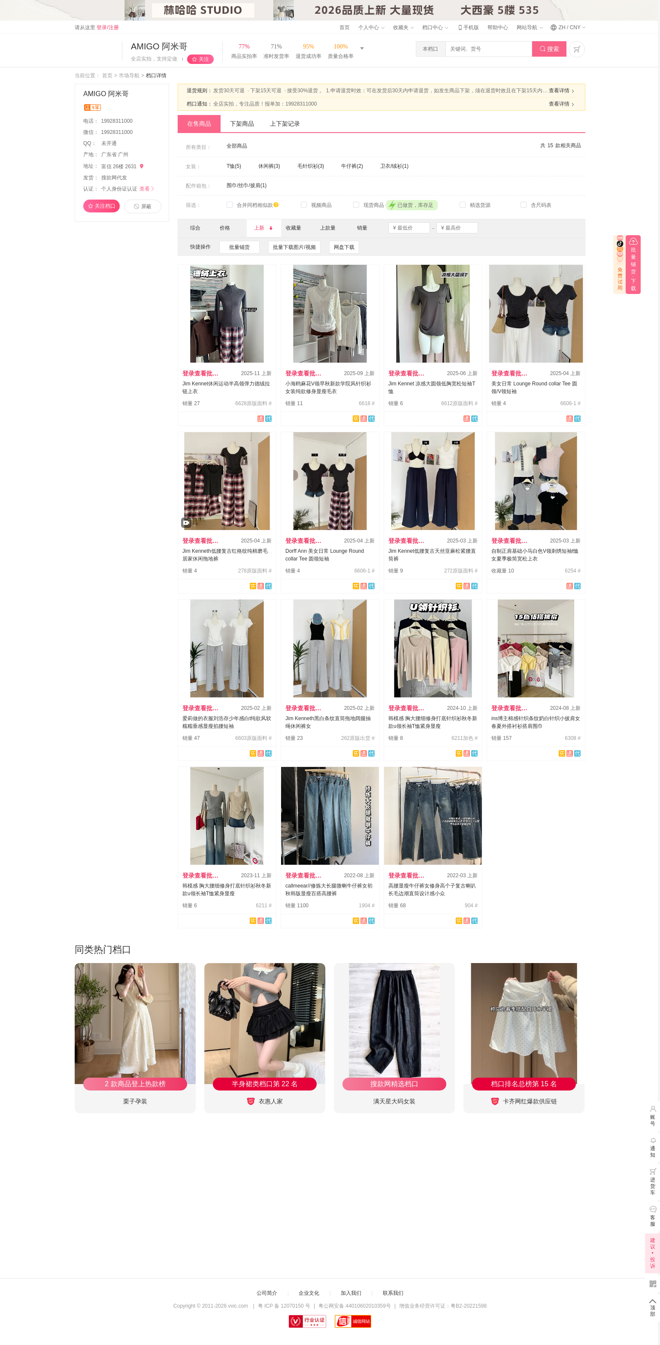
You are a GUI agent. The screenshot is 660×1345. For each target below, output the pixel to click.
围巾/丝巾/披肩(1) (246, 185)
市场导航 (129, 76)
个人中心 (371, 27)
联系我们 (393, 1293)
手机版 (468, 27)
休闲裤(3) (269, 166)
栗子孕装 (135, 1101)
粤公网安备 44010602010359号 (354, 1306)
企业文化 (309, 1293)
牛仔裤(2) (352, 166)
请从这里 (97, 27)
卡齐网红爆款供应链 (524, 1101)
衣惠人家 (265, 1101)
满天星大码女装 (394, 1101)
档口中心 (435, 27)
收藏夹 (403, 27)
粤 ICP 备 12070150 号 (284, 1306)
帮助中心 (497, 27)
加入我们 (351, 1293)
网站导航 (529, 27)
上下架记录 (285, 123)
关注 (204, 59)
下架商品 (242, 123)
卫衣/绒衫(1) (394, 166)
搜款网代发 (114, 178)
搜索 (549, 49)
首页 (344, 27)
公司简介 (267, 1293)
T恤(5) (234, 166)
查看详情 (562, 91)
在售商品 (199, 123)
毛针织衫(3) (310, 166)
